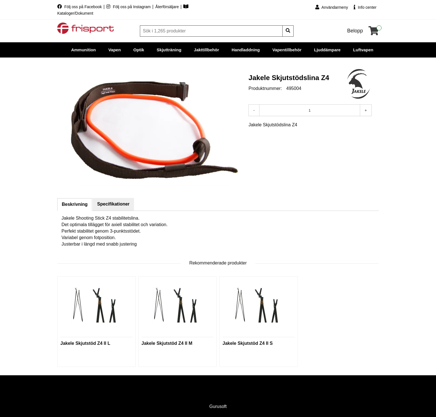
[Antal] (309, 110)
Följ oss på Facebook (80, 7)
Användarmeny (331, 7)
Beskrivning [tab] (75, 204)
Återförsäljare (167, 7)
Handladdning (246, 49)
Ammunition (83, 49)
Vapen (114, 49)
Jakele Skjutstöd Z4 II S (248, 343)
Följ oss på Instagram (129, 7)
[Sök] (212, 31)
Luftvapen (363, 49)
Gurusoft (217, 406)
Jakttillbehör (206, 49)
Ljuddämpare (327, 49)
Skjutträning (169, 49)
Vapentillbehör (286, 49)
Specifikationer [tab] (113, 204)
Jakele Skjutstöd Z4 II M (167, 343)
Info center (365, 7)
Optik (138, 49)
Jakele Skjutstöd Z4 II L (85, 343)
